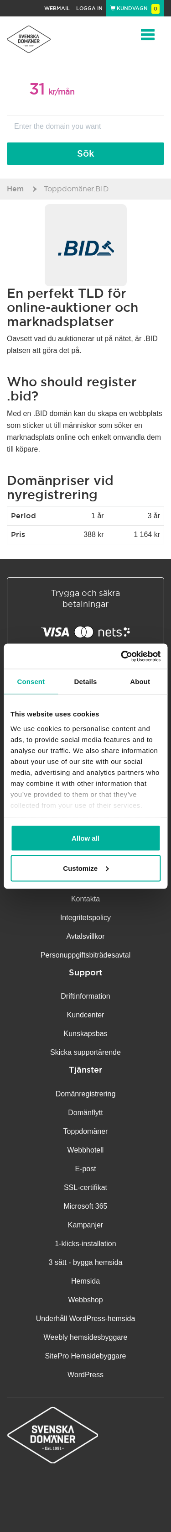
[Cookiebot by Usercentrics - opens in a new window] (122, 656)
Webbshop (85, 1300)
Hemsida (85, 1281)
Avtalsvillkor (85, 936)
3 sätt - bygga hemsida (86, 1262)
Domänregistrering (86, 1094)
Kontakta (85, 899)
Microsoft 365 (85, 1206)
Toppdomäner (85, 1131)
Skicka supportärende (85, 1052)
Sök (85, 153)
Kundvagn (135, 8)
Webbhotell (85, 1150)
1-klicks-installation (85, 1244)
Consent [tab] (31, 681)
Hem (15, 189)
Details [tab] (85, 681)
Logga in (89, 8)
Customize (86, 868)
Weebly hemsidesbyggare (86, 1337)
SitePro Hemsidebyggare (85, 1356)
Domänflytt (85, 1112)
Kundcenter (85, 1015)
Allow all (85, 838)
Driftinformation (85, 996)
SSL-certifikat (85, 1187)
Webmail (57, 8)
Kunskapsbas (85, 1033)
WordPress (85, 1375)
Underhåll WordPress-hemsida (85, 1318)
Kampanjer (85, 1225)
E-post (85, 1169)
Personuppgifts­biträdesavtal (85, 955)
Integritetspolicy (85, 917)
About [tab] (140, 681)
